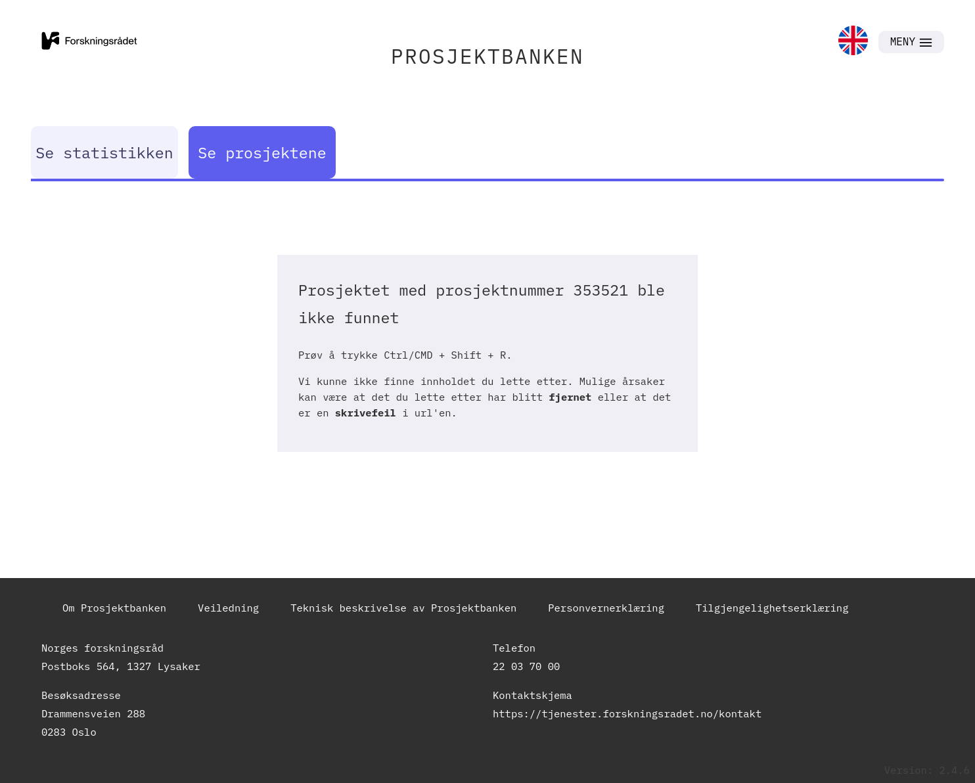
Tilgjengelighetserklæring (772, 607)
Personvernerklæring (606, 607)
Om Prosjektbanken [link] (114, 607)
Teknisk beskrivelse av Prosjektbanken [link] (403, 607)
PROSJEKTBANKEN (487, 56)
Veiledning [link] (228, 607)
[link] (853, 42)
